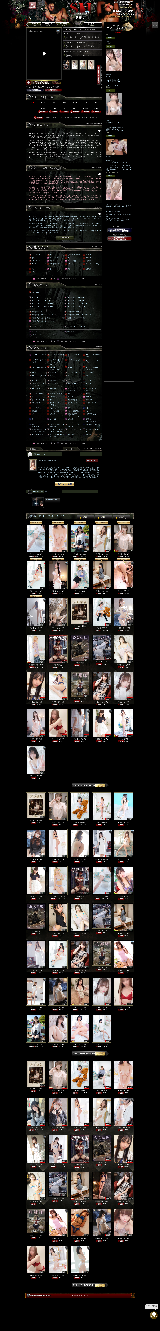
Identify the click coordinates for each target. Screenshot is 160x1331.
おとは (123, 739)
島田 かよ (79, 554)
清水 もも (35, 1127)
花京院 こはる (35, 665)
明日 (103, 517)
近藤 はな (57, 554)
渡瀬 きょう (101, 739)
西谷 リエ (57, 1164)
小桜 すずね (79, 739)
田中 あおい (57, 628)
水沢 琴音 (123, 591)
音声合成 (80, 663)
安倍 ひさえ (123, 665)
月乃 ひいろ (35, 628)
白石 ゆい (123, 859)
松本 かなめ (57, 739)
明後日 (121, 517)
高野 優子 (57, 702)
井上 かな (101, 591)
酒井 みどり (79, 1044)
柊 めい (79, 591)
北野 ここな (79, 1007)
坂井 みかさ (101, 702)
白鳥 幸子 (35, 739)
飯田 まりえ (35, 776)
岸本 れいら (35, 591)
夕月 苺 (101, 628)
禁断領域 (58, 665)
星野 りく (101, 554)
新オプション (102, 662)
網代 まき (35, 702)
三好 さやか (123, 628)
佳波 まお (123, 702)
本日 (85, 517)
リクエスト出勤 (80, 626)
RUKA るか (101, 1044)
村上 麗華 (123, 554)
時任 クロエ (35, 554)
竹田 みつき (57, 591)
